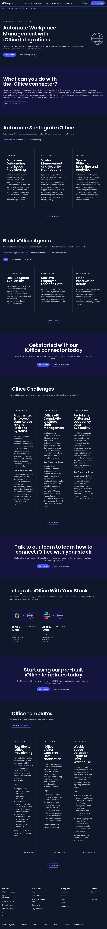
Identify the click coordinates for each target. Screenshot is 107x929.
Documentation (8, 909)
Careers (64, 892)
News (63, 899)
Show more (53, 216)
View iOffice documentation (15, 103)
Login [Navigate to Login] (86, 3)
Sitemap (66, 925)
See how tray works (27, 55)
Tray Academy (37, 909)
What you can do (8, 892)
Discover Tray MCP (60, 253)
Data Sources (16, 259)
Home (4, 9)
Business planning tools (38, 900)
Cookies (24, 925)
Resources (55, 3)
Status (55, 925)
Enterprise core (7, 905)
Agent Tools (29, 259)
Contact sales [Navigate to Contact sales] (97, 3)
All (6, 259)
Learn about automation (14, 140)
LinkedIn (94, 892)
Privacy (34, 925)
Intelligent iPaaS (8, 901)
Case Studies (36, 896)
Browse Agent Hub (39, 253)
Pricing (47, 3)
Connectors (38, 3)
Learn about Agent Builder (15, 253)
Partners (64, 896)
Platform (27, 3)
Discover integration (39, 140)
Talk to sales (9, 55)
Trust (63, 903)
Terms (45, 925)
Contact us (65, 906)
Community (36, 905)
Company (67, 3)
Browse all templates (21, 725)
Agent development (7, 897)
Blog (33, 892)
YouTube (94, 899)
